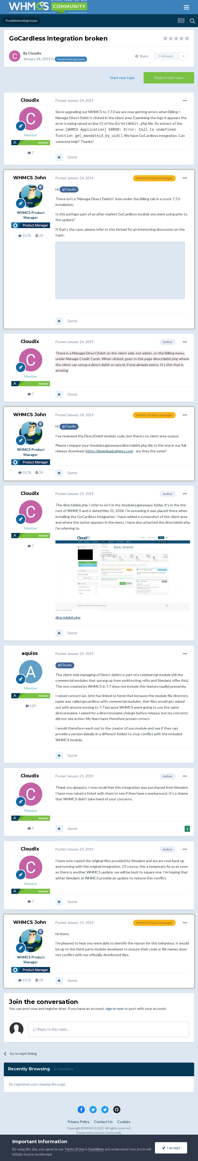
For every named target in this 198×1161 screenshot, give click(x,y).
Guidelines (96, 1149)
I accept (171, 1147)
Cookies (123, 1121)
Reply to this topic (169, 77)
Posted (74, 100)
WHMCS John (29, 178)
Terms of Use (74, 1149)
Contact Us (103, 1121)
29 (39, 236)
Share (141, 56)
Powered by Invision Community (99, 1133)
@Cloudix (69, 189)
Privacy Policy (78, 1121)
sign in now (114, 1008)
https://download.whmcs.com (109, 451)
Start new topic (122, 77)
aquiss (30, 653)
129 (31, 706)
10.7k (24, 236)
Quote (72, 157)
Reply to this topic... (51, 1029)
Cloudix (35, 53)
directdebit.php (67, 617)
